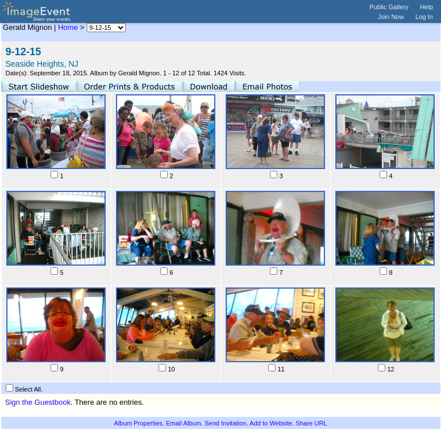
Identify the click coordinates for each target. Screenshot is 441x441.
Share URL (311, 423)
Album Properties (138, 423)
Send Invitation (225, 423)
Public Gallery (389, 6)
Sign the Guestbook (38, 402)
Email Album (183, 423)
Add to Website (271, 423)
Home (68, 27)
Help (426, 6)
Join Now (391, 16)
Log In (424, 16)
